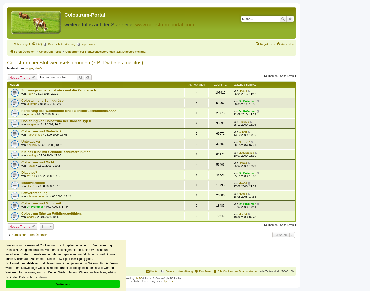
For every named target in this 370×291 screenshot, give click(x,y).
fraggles (31, 124)
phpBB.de (168, 281)
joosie (30, 114)
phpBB (138, 278)
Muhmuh (32, 103)
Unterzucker (30, 141)
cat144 (31, 175)
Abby (30, 93)
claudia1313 (246, 152)
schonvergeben (36, 196)
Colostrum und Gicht (37, 162)
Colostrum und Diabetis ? (41, 131)
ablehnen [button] (32, 263)
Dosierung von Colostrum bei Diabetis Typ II (56, 121)
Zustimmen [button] (62, 284)
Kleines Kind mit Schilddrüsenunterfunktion (56, 152)
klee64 (39, 68)
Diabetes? (29, 172)
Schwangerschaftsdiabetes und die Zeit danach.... (60, 90)
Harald (31, 165)
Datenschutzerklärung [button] (33, 277)
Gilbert (243, 131)
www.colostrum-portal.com (164, 24)
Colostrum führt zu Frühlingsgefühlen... (52, 213)
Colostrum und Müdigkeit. (41, 203)
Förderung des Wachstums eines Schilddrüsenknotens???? (68, 111)
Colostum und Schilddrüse (42, 100)
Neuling (31, 155)
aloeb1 (31, 186)
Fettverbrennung (34, 193)
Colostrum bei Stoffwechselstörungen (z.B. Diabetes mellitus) (75, 62)
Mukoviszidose (33, 183)
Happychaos (34, 134)
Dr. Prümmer (247, 101)
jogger (29, 68)
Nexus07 (32, 145)
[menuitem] (37, 44)
